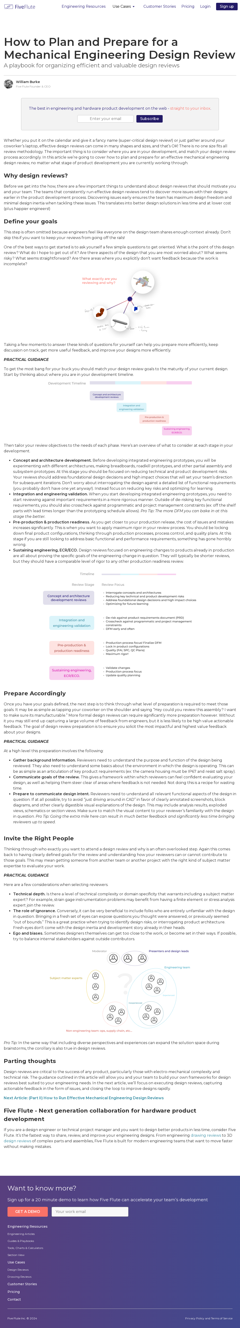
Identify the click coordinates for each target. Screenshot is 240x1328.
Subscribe (149, 118)
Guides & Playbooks (21, 1241)
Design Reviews (18, 1269)
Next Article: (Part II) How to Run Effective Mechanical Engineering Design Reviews (84, 1098)
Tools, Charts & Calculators (25, 1248)
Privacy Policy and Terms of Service (208, 1318)
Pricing (188, 6)
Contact (14, 1299)
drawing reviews (206, 1135)
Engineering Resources (83, 6)
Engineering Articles (21, 1234)
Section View (16, 1255)
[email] (105, 119)
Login (205, 6)
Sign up (227, 6)
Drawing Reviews (19, 1276)
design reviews (17, 1141)
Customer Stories (159, 6)
